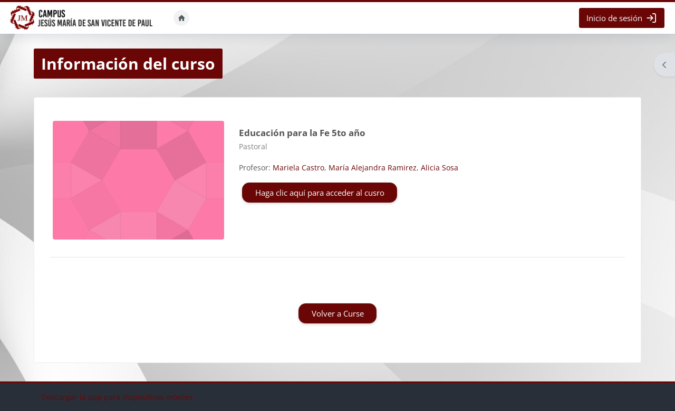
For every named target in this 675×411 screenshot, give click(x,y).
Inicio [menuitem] (181, 18)
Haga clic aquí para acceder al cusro (319, 192)
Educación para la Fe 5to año (302, 133)
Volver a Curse (338, 313)
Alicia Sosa (439, 168)
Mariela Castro (298, 168)
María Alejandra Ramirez (373, 168)
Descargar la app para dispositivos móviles (117, 397)
